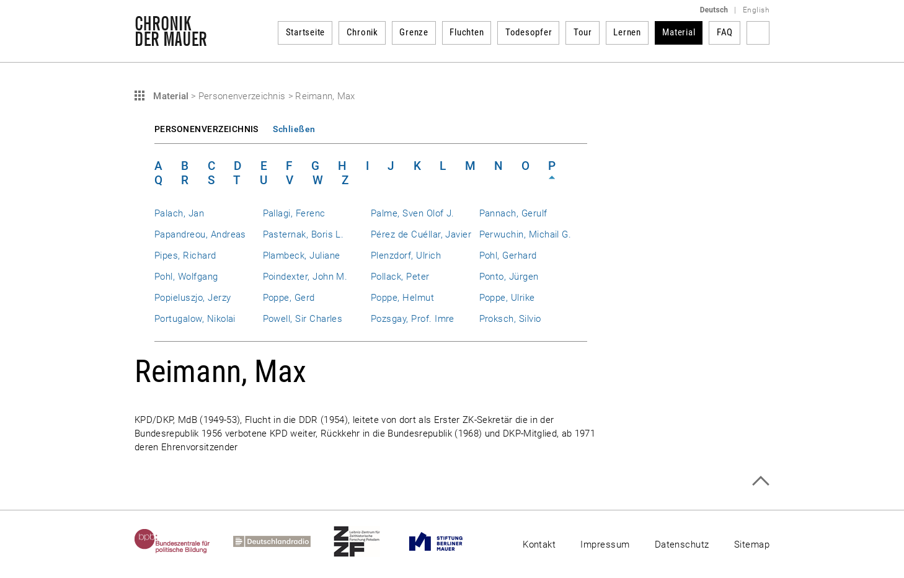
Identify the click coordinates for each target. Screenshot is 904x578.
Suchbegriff (758, 33)
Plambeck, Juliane (301, 255)
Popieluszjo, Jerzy (192, 297)
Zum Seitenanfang (760, 481)
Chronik (362, 32)
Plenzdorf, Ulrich (406, 255)
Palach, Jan (179, 213)
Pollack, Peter (400, 276)
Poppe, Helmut (402, 297)
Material (678, 32)
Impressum (604, 544)
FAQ (725, 32)
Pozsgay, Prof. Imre (412, 318)
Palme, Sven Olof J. (412, 213)
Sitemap (751, 544)
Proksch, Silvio (510, 318)
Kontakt (539, 544)
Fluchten (467, 32)
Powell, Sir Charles (303, 318)
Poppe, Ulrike (507, 297)
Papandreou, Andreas (200, 234)
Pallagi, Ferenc (294, 213)
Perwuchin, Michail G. (525, 234)
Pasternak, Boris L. (303, 234)
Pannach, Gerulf (513, 213)
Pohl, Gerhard (508, 255)
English (756, 10)
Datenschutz (682, 544)
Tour (583, 32)
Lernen (627, 32)
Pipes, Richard (185, 255)
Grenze (413, 32)
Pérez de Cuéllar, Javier (421, 234)
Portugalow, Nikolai (195, 318)
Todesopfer (528, 32)
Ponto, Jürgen (509, 276)
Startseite (306, 32)
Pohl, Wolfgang (186, 276)
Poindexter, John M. (305, 276)
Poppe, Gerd (289, 297)
